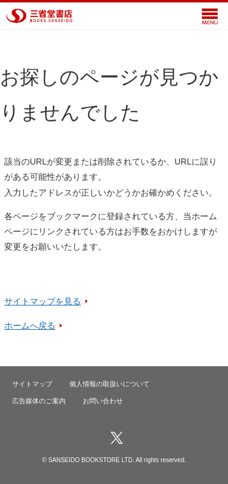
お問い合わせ (103, 400)
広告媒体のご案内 (39, 400)
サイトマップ (32, 383)
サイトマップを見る (42, 301)
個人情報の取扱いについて (109, 383)
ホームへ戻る (29, 325)
